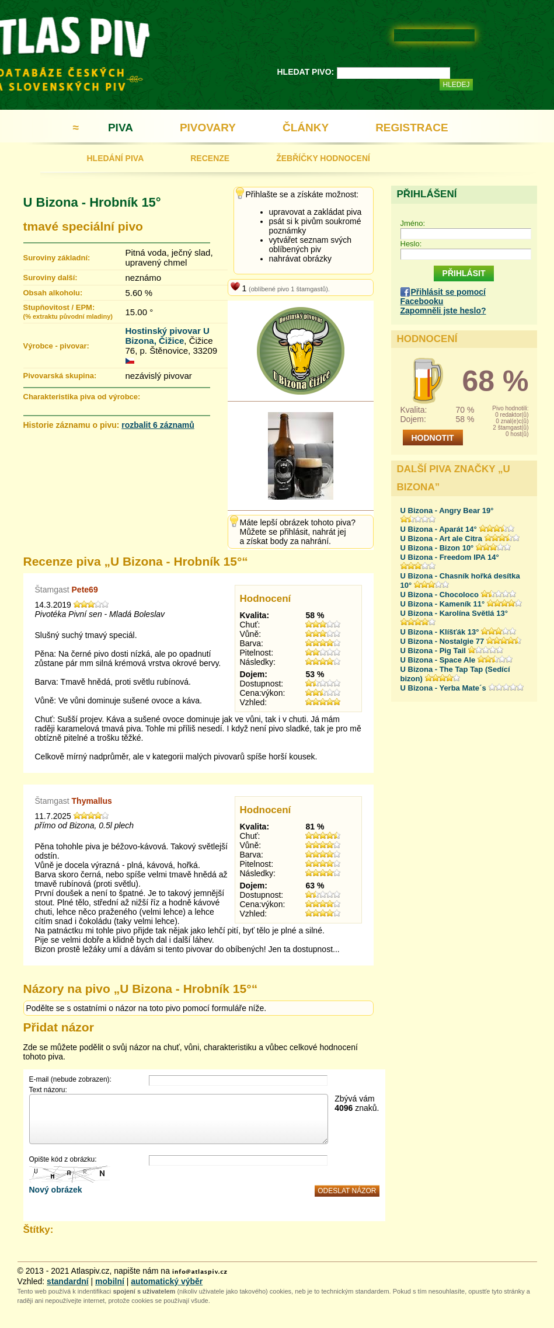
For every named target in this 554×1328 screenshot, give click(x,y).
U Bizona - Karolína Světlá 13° (454, 613)
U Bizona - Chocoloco (439, 594)
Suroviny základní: (56, 257)
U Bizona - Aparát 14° (438, 529)
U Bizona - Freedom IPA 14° (449, 557)
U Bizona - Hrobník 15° (92, 202)
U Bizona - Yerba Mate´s (443, 688)
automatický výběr (167, 1281)
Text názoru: (48, 1090)
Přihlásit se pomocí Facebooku (443, 296)
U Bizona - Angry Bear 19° (447, 510)
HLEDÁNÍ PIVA (115, 158)
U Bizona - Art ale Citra (441, 538)
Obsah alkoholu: (53, 292)
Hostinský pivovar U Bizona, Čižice (168, 336)
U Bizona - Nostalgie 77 (442, 641)
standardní (68, 1281)
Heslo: (411, 243)
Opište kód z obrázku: (63, 1159)
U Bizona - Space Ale (438, 660)
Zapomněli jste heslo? (443, 310)
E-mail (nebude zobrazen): (70, 1079)
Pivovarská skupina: (60, 375)
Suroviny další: (50, 277)
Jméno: (413, 223)
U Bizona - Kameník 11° (442, 603)
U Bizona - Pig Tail (433, 650)
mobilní (109, 1281)
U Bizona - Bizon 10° (437, 547)
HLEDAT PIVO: (306, 71)
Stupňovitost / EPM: (68, 311)
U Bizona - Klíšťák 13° (439, 632)
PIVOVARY (208, 127)
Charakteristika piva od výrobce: (82, 396)
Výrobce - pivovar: (56, 345)
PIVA (120, 127)
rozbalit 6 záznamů (157, 425)
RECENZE (209, 158)
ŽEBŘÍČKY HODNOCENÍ (323, 158)
